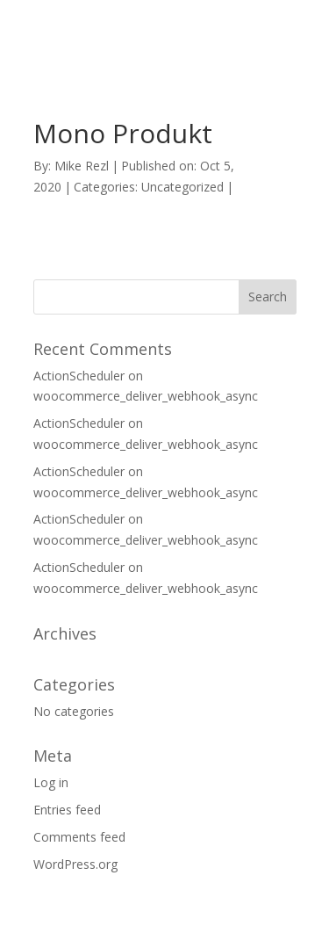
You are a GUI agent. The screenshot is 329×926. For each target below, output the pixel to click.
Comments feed (79, 836)
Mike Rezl (81, 165)
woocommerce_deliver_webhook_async (145, 395)
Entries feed (67, 809)
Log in (50, 782)
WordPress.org (75, 864)
